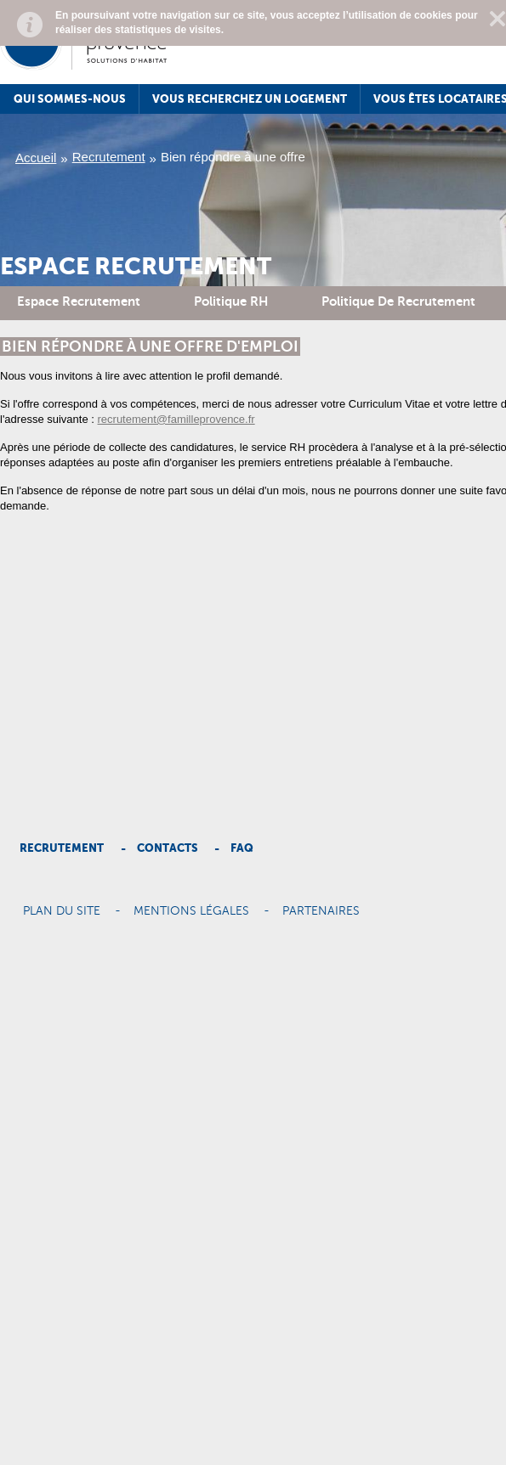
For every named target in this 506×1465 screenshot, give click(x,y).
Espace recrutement (78, 301)
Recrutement (108, 156)
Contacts (167, 848)
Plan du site (61, 911)
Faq (241, 848)
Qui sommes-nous (70, 99)
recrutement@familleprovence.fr (176, 419)
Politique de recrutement (398, 301)
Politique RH (231, 301)
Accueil (35, 157)
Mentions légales (191, 911)
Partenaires (321, 911)
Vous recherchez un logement (249, 99)
